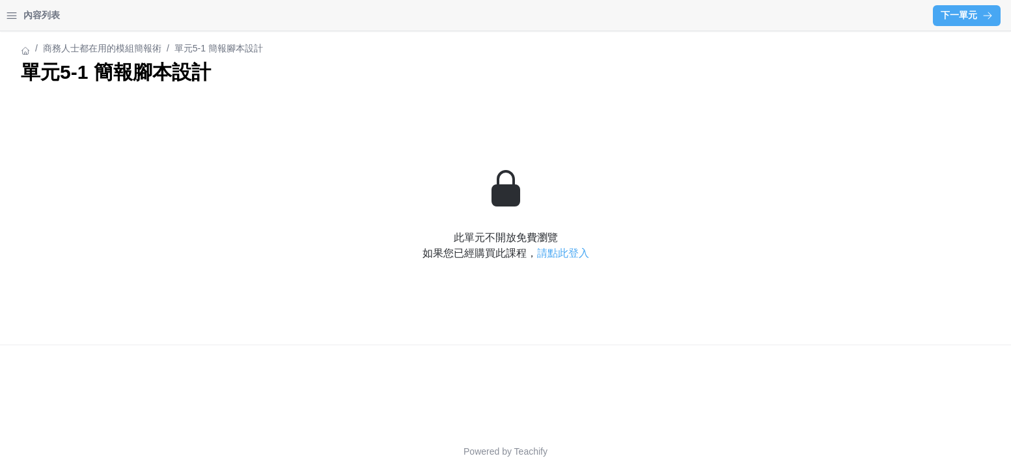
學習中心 (81, 15)
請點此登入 (677, 253)
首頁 (27, 15)
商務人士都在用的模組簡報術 (69, 48)
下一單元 (967, 15)
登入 (134, 15)
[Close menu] (211, 15)
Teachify (644, 451)
